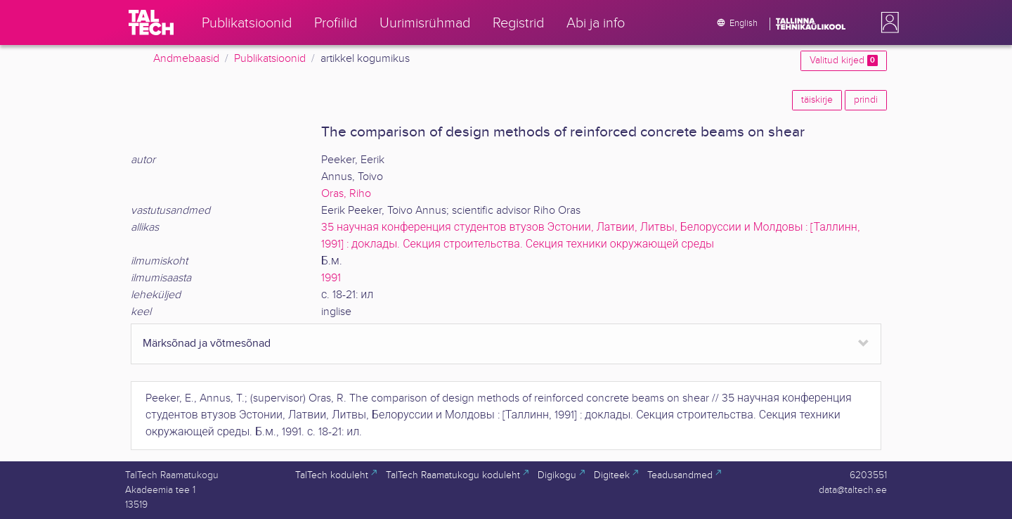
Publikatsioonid (270, 58)
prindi (866, 99)
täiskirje (817, 99)
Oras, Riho (346, 193)
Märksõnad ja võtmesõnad (207, 343)
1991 (331, 278)
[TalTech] (151, 22)
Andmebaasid (186, 58)
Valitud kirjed (844, 60)
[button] (887, 22)
